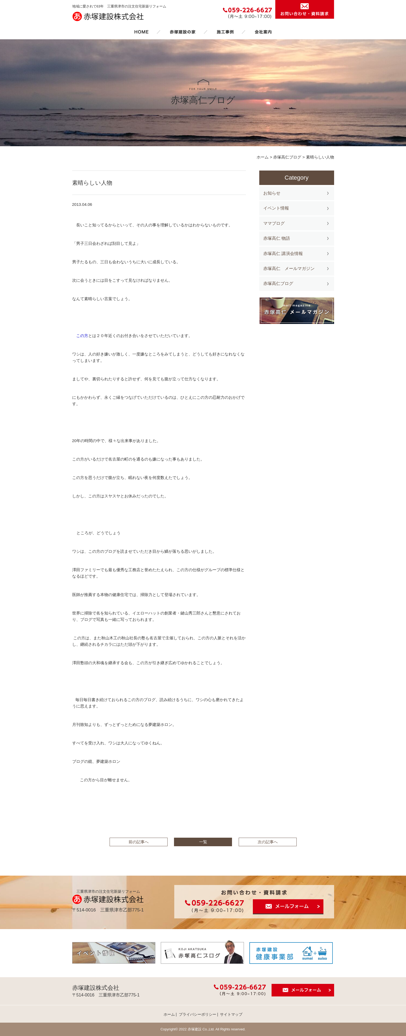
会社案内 (263, 31)
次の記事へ (268, 842)
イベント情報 (276, 208)
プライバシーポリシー (197, 1014)
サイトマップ (231, 1014)
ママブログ (274, 223)
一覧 (203, 842)
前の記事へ (139, 842)
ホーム (141, 31)
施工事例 (225, 31)
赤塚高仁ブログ (278, 283)
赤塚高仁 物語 (276, 238)
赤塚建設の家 (183, 31)
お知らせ (271, 193)
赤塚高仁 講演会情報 (283, 253)
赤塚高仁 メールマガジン (289, 268)
